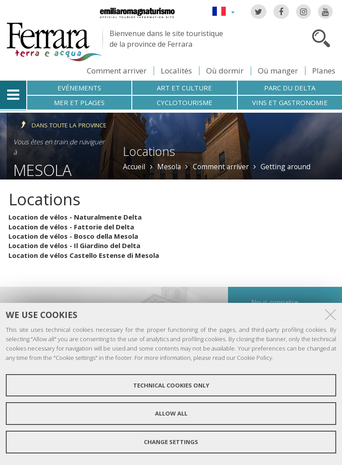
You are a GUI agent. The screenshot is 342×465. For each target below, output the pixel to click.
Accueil (134, 166)
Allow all (171, 413)
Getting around (285, 166)
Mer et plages (79, 102)
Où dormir (225, 70)
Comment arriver (117, 70)
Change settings (171, 442)
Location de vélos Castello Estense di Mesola (83, 255)
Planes (323, 70)
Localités (176, 70)
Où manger (278, 70)
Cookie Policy (254, 358)
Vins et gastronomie (290, 102)
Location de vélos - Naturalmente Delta (75, 216)
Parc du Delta (289, 87)
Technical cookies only (171, 385)
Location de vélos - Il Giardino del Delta (74, 245)
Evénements (79, 87)
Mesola (42, 169)
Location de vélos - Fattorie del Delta (71, 226)
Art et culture (184, 87)
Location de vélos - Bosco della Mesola (73, 236)
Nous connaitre (275, 302)
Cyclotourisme (184, 102)
